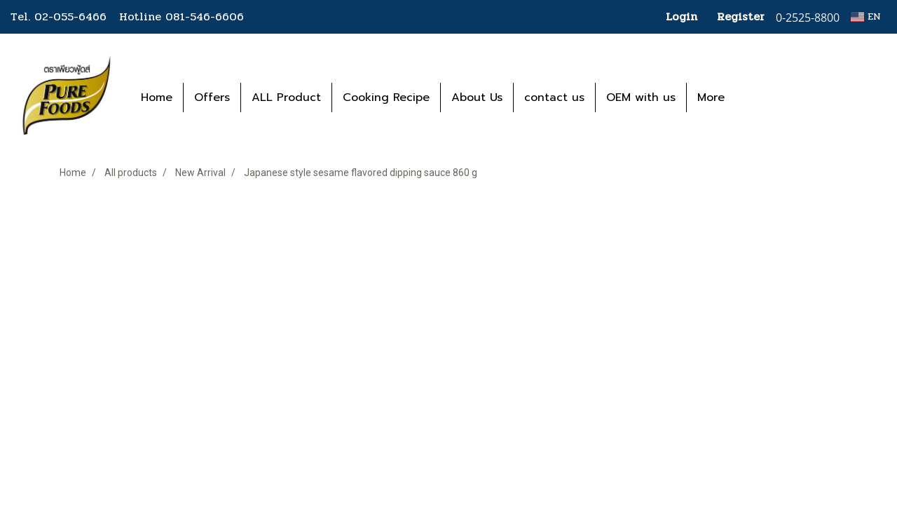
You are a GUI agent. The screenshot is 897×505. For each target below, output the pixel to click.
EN (866, 16)
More (711, 97)
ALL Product (286, 97)
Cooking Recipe (386, 97)
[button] (756, 97)
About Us (476, 97)
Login (681, 16)
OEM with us (641, 97)
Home (156, 97)
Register (741, 16)
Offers (212, 97)
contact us (554, 97)
